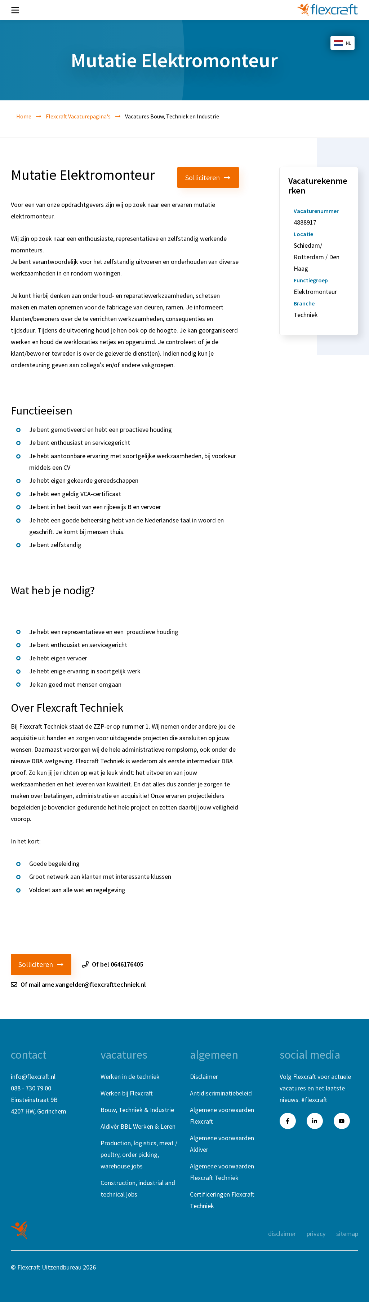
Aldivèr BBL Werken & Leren (138, 1126)
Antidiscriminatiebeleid (221, 1093)
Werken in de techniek (130, 1076)
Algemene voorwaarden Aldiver (222, 1144)
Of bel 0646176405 (112, 964)
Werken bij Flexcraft (127, 1093)
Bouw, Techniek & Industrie (137, 1110)
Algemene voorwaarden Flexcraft (222, 1115)
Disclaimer (204, 1076)
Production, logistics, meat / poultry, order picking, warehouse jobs (139, 1154)
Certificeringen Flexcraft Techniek (222, 1200)
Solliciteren (208, 177)
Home (23, 116)
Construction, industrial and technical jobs (138, 1188)
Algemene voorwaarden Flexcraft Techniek (222, 1172)
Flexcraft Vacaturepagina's (78, 116)
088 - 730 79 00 (31, 1088)
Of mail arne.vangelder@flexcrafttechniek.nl (78, 984)
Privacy (316, 1233)
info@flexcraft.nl (33, 1076)
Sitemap (347, 1233)
